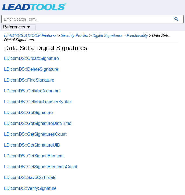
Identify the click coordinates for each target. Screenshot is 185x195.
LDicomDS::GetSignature (28, 112)
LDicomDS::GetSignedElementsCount (40, 166)
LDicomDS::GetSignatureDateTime (37, 123)
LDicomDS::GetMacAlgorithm (32, 91)
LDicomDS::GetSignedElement (34, 156)
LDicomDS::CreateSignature (31, 58)
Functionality (137, 35)
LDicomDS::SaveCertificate (30, 177)
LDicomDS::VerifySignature (30, 188)
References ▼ (17, 27)
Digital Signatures (107, 35)
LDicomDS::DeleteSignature (31, 69)
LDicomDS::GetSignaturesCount (35, 134)
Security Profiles (74, 35)
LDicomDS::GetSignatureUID (32, 145)
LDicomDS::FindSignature (29, 80)
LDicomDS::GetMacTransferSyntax (38, 101)
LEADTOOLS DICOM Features (30, 35)
